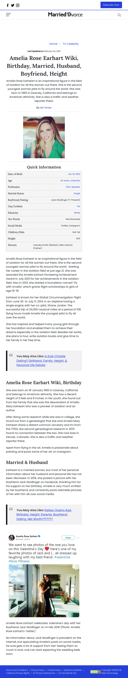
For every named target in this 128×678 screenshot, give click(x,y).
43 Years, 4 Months (70, 180)
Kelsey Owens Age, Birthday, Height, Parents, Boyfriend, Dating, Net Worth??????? (44, 514)
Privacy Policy (37, 670)
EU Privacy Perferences (44, 673)
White (77, 212)
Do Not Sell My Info (67, 673)
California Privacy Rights (18, 673)
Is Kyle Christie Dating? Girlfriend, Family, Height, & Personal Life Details (41, 360)
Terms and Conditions (17, 670)
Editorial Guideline (73, 670)
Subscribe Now (111, 4)
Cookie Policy (54, 670)
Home (53, 44)
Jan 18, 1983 (74, 174)
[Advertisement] (32, 26)
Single (77, 193)
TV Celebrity (70, 44)
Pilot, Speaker (73, 186)
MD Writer (46, 107)
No (78, 206)
